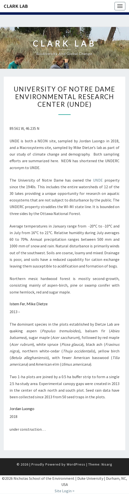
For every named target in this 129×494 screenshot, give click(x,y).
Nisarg (107, 464)
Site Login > (65, 490)
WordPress (76, 464)
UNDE (98, 180)
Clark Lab (16, 6)
